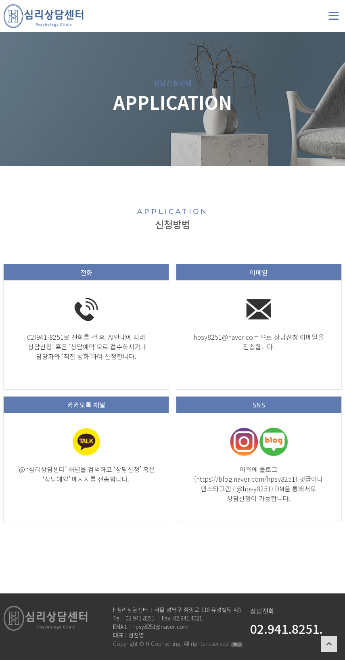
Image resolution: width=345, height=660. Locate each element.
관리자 (236, 645)
